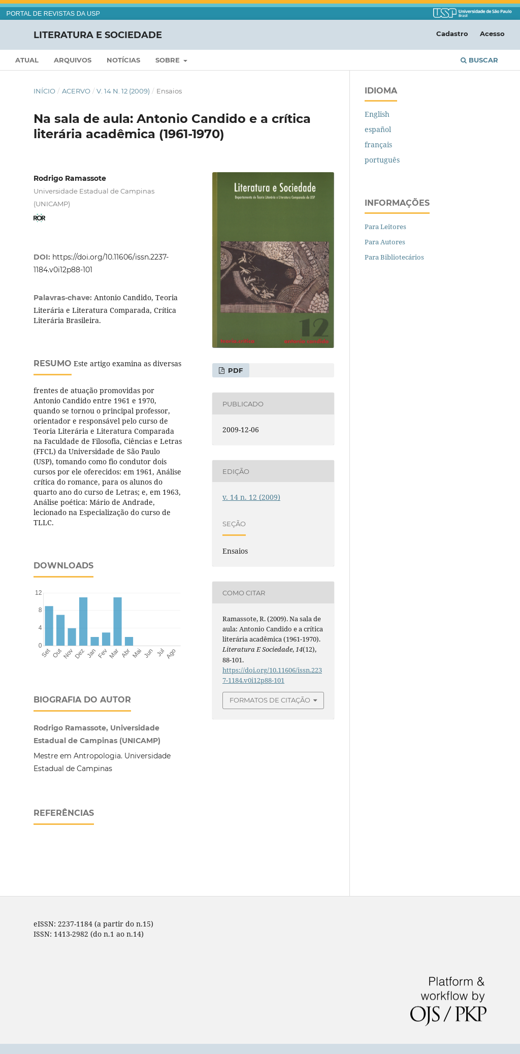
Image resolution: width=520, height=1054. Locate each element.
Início (44, 91)
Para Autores (385, 241)
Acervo (76, 91)
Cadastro (452, 33)
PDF (234, 370)
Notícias (123, 60)
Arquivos (72, 60)
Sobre (168, 60)
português (382, 160)
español (378, 129)
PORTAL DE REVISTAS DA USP (53, 13)
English (377, 114)
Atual (27, 60)
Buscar (479, 60)
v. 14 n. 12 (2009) (123, 91)
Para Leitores (385, 226)
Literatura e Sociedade (98, 34)
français (378, 144)
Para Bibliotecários (394, 257)
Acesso (492, 33)
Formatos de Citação (270, 700)
